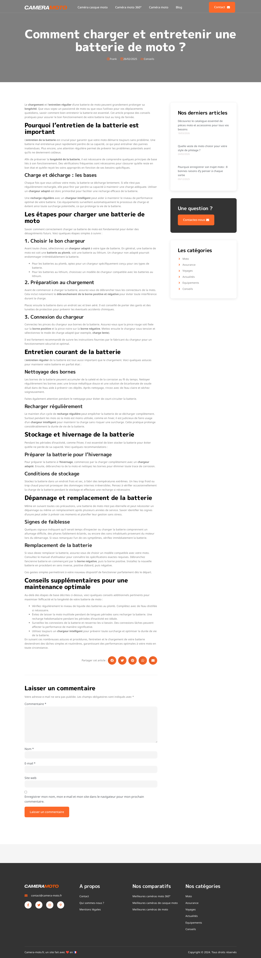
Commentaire (35, 704)
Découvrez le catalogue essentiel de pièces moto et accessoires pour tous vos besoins (203, 125)
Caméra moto (158, 7)
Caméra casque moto (93, 7)
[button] (112, 660)
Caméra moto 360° (128, 7)
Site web (30, 778)
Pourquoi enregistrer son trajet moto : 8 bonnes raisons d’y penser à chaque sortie (203, 171)
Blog (179, 7)
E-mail (30, 763)
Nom (29, 749)
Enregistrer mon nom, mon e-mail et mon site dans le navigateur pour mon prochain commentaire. (84, 799)
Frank (113, 59)
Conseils (149, 59)
